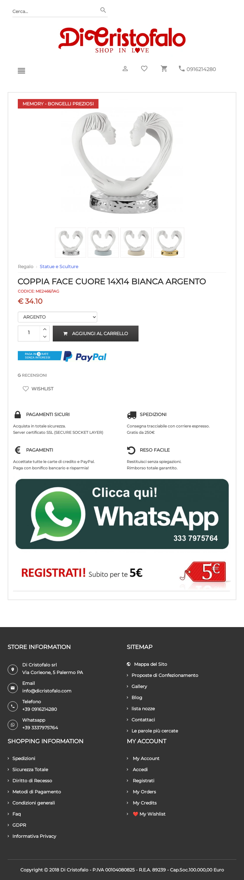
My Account (143, 758)
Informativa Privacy (32, 836)
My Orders (141, 792)
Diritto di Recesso (30, 781)
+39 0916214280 (39, 709)
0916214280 (201, 69)
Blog (134, 697)
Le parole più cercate (152, 731)
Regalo (25, 266)
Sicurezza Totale (28, 769)
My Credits (142, 803)
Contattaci (141, 720)
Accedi (137, 769)
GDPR (17, 825)
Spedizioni (21, 758)
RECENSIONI (32, 375)
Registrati (140, 781)
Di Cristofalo (74, 870)
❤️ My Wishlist (146, 814)
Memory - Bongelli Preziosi (58, 104)
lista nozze (141, 708)
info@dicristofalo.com (46, 691)
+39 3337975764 (40, 728)
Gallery (137, 686)
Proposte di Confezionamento (162, 675)
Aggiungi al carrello (95, 333)
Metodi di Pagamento (34, 792)
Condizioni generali (31, 803)
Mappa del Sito (147, 664)
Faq (14, 814)
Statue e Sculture (59, 266)
